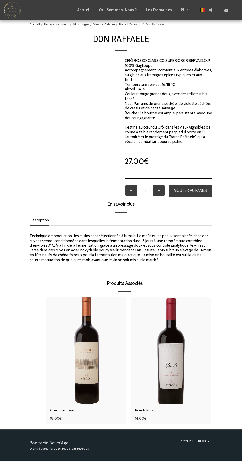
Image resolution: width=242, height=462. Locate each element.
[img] (86, 350)
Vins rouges (81, 24)
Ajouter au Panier (190, 190)
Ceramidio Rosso (64, 410)
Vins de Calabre (104, 24)
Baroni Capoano (130, 24)
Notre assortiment (56, 24)
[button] (210, 10)
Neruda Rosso (147, 410)
